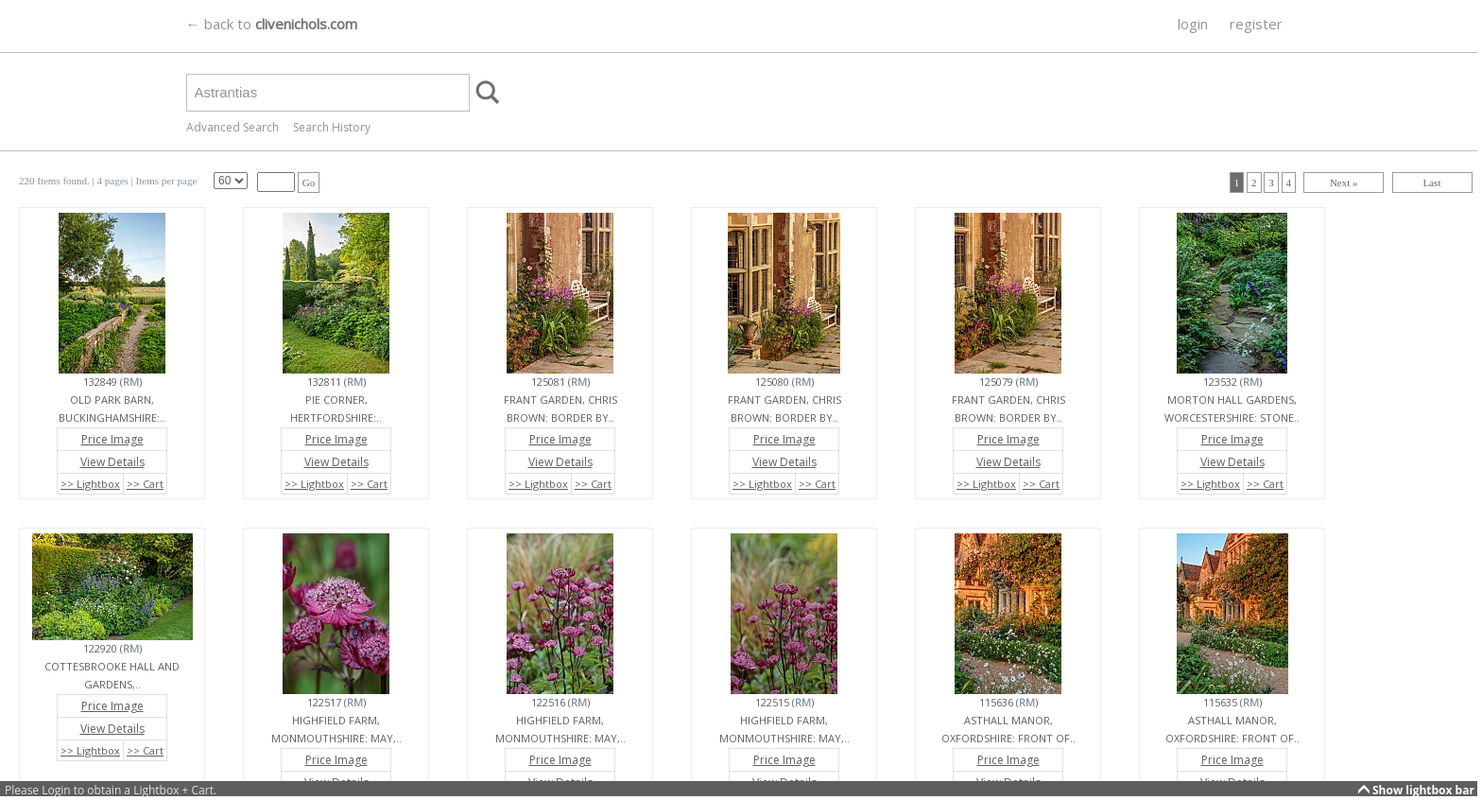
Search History (331, 127)
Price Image (112, 439)
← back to (271, 23)
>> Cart (145, 484)
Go (308, 182)
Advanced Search (232, 127)
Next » (1344, 182)
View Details (112, 462)
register (1256, 23)
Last (1432, 182)
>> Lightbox (90, 484)
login (1193, 23)
